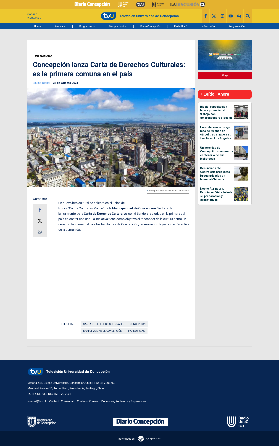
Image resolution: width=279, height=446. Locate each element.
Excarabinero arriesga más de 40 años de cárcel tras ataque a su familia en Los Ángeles (215, 133)
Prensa (59, 26)
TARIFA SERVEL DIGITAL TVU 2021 (49, 394)
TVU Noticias (42, 56)
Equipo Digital (42, 83)
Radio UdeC (180, 26)
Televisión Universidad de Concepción (68, 371)
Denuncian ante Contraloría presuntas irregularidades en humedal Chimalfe (215, 173)
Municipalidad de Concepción (102, 330)
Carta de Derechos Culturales (103, 324)
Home (37, 26)
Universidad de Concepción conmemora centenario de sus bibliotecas (216, 153)
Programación (237, 26)
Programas (85, 26)
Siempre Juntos (118, 26)
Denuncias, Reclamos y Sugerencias (123, 401)
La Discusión (208, 26)
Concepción (138, 324)
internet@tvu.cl (36, 401)
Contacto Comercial (61, 401)
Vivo (225, 75)
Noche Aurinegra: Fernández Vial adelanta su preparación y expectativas (216, 194)
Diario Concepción (150, 26)
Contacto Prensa (87, 401)
